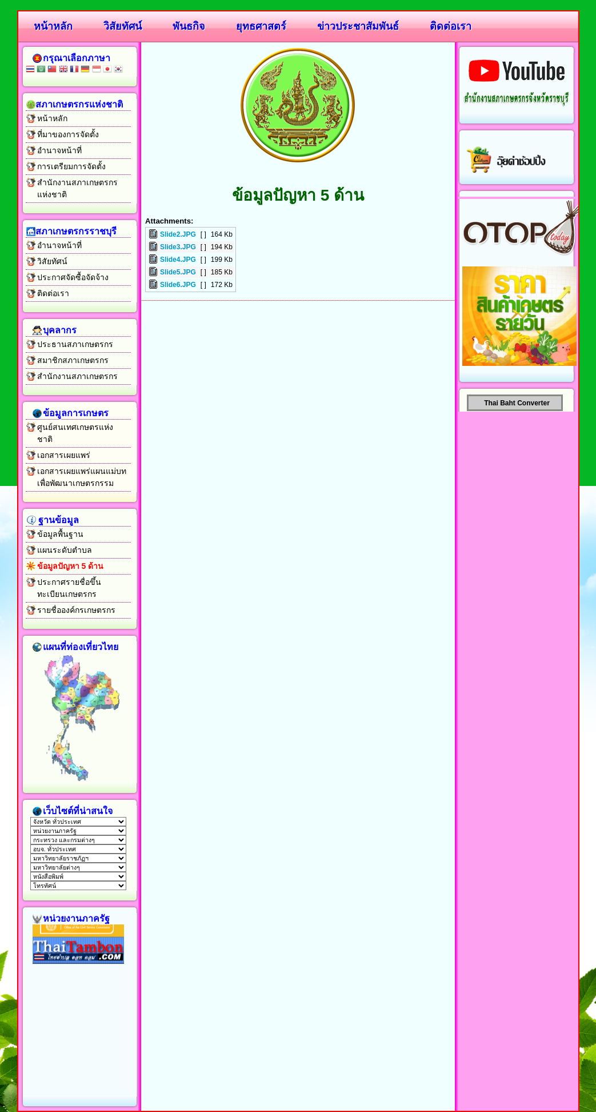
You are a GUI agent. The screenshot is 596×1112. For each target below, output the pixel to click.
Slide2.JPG (178, 234)
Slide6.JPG (178, 285)
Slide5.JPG (178, 272)
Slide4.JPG (178, 260)
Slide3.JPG (178, 247)
